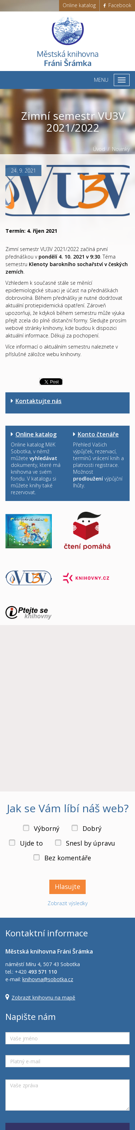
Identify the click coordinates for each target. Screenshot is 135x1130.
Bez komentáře (67, 858)
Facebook (117, 5)
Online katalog (79, 5)
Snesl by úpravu (90, 843)
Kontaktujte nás (38, 401)
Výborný (46, 828)
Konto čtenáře (98, 434)
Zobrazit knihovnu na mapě (43, 997)
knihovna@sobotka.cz (47, 979)
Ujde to (31, 843)
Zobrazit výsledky (67, 903)
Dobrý (92, 828)
